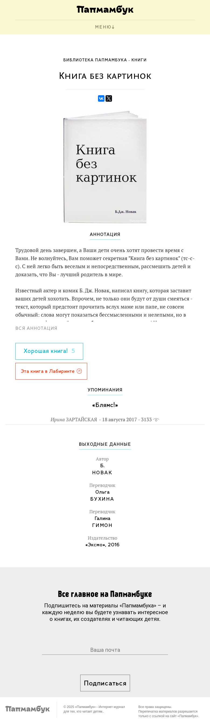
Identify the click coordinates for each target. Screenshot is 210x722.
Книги (139, 60)
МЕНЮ (103, 27)
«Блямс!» (105, 405)
